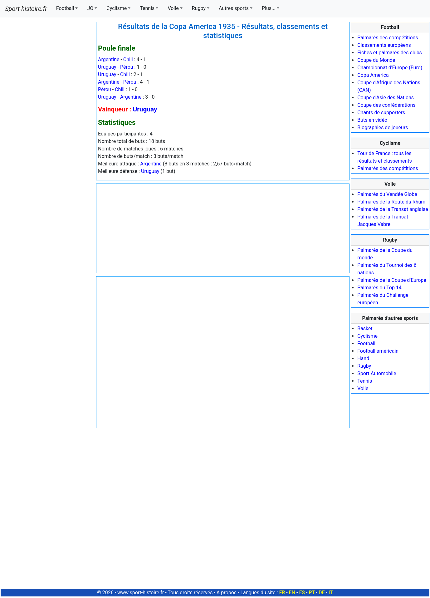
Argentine (108, 59)
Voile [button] (173, 8)
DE (322, 593)
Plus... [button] (269, 8)
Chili (128, 59)
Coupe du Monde (376, 60)
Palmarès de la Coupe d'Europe (391, 280)
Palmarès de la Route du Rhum (391, 202)
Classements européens (384, 45)
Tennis (364, 381)
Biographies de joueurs (382, 127)
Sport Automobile (376, 373)
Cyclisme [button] (116, 8)
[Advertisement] (48, 115)
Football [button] (65, 8)
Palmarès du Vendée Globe (387, 194)
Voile (362, 388)
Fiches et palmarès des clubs (389, 53)
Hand (363, 358)
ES (302, 593)
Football (366, 343)
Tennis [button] (147, 8)
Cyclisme (367, 336)
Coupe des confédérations (386, 105)
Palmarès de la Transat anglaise (392, 209)
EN (292, 593)
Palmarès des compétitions (387, 38)
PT (312, 593)
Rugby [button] (199, 8)
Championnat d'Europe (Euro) (389, 68)
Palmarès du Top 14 (379, 288)
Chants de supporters (381, 112)
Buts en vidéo (372, 120)
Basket (365, 328)
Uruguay (107, 67)
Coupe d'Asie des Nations (385, 97)
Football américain (377, 351)
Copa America (373, 75)
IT (331, 593)
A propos (227, 593)
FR (282, 593)
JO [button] (90, 8)
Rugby (364, 366)
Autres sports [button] (234, 8)
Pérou (126, 67)
